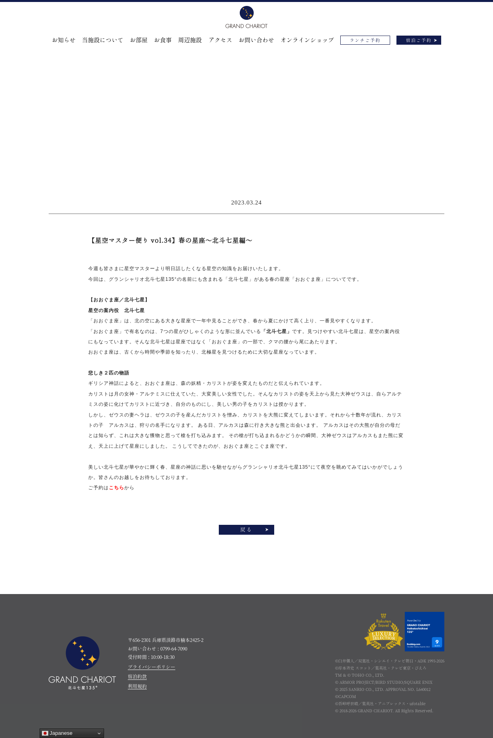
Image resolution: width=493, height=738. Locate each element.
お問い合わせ (256, 40)
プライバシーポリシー (151, 666)
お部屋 (139, 40)
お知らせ (64, 40)
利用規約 (137, 686)
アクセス (220, 40)
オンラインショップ (307, 40)
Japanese (57, 733)
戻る (246, 529)
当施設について (102, 40)
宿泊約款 (137, 676)
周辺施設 (190, 40)
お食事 (163, 40)
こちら (116, 487)
